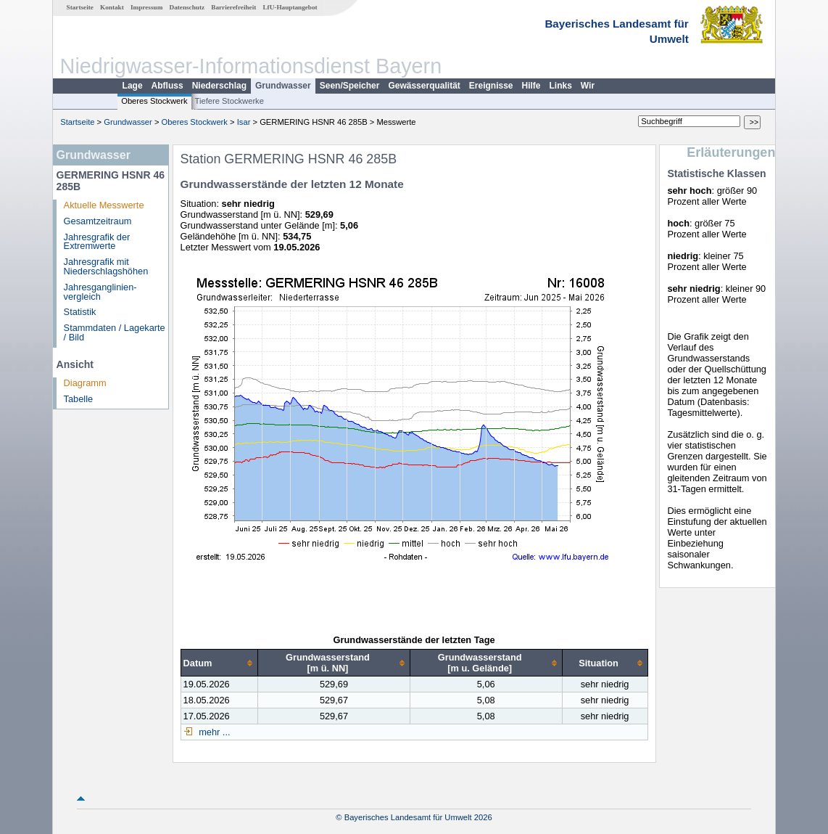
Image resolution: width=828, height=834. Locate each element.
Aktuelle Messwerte (104, 205)
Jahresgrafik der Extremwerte (97, 242)
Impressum (146, 7)
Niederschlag (219, 86)
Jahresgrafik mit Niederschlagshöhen (106, 266)
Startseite (80, 7)
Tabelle (79, 398)
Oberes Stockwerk (154, 101)
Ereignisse (491, 86)
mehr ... (213, 732)
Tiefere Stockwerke (229, 101)
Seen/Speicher (350, 86)
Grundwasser (283, 86)
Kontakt (112, 7)
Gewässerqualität (424, 86)
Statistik (80, 311)
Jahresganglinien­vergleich (100, 292)
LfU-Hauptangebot (289, 7)
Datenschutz (187, 7)
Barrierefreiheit (233, 7)
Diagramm (85, 382)
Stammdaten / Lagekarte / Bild (114, 332)
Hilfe (531, 86)
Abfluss (167, 86)
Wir (588, 86)
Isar (244, 122)
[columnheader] (219, 663)
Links (561, 86)
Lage (133, 86)
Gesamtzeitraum (98, 221)
